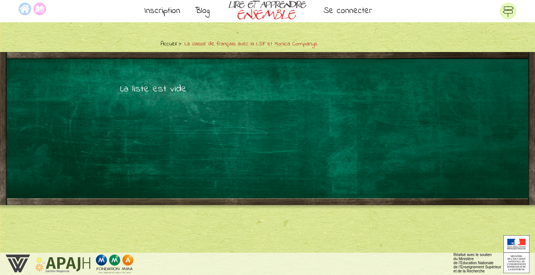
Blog (202, 11)
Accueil (168, 43)
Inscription (162, 11)
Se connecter (348, 11)
